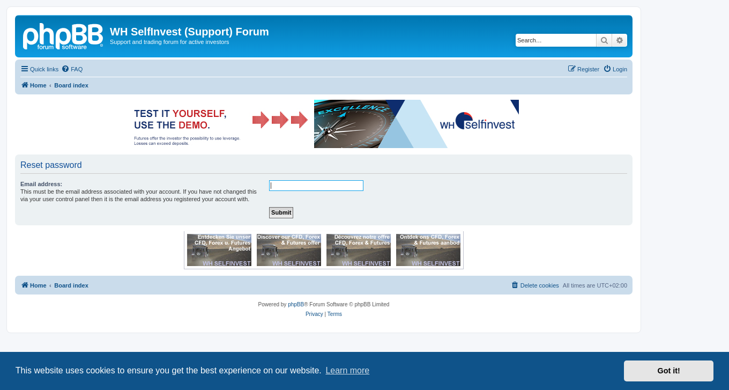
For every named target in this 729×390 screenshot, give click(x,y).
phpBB (296, 304)
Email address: (41, 184)
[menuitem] (72, 69)
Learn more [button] (347, 370)
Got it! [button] (669, 370)
